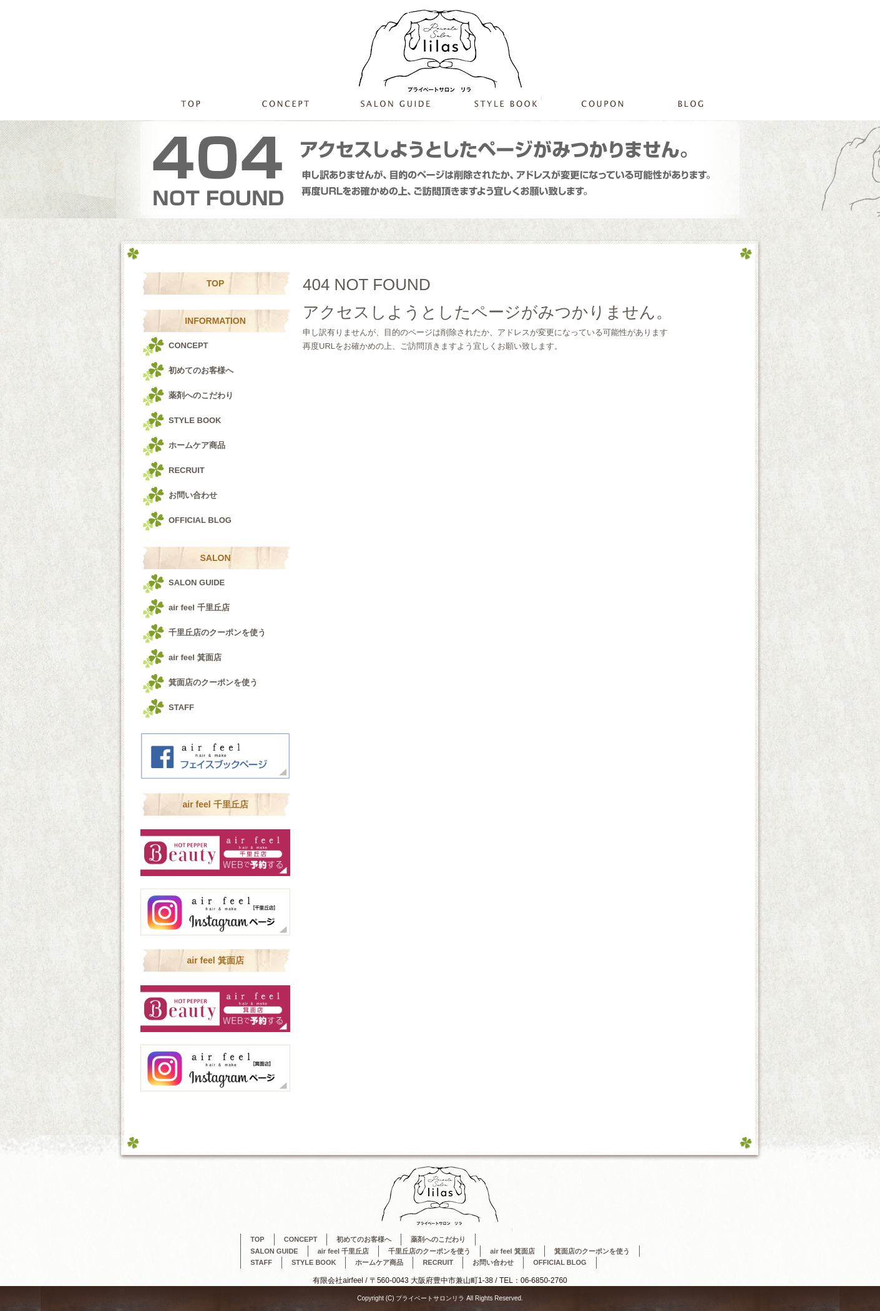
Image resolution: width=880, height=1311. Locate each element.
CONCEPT (285, 103)
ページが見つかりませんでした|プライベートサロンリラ (661, 5)
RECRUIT (187, 470)
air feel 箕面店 (195, 657)
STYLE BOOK (505, 103)
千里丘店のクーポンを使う (600, 103)
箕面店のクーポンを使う (213, 682)
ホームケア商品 (197, 445)
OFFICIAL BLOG (693, 103)
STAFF (181, 707)
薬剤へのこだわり (201, 395)
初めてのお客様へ (201, 370)
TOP (190, 103)
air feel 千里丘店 (199, 607)
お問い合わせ (193, 495)
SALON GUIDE (393, 103)
